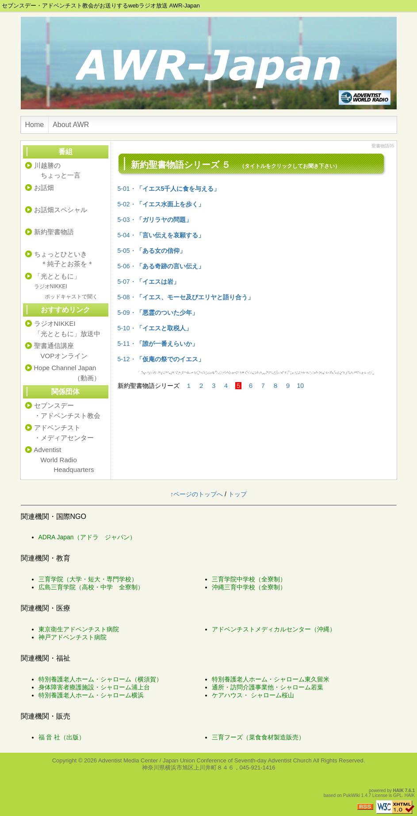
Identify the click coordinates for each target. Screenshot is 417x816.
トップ (237, 494)
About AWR (71, 124)
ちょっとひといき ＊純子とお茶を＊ (64, 259)
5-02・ (161, 204)
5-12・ (161, 359)
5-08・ (186, 297)
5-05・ (152, 250)
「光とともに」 (66, 286)
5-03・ (155, 219)
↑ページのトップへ (196, 494)
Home (34, 124)
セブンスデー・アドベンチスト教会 (67, 410)
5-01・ (169, 188)
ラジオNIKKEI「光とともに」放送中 (67, 328)
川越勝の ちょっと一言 (57, 170)
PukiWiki (351, 795)
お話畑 (44, 187)
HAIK (398, 790)
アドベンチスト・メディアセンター (64, 432)
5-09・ (158, 312)
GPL (397, 795)
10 (300, 385)
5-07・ (149, 281)
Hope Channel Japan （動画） (67, 373)
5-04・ (161, 235)
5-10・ (155, 328)
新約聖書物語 (54, 232)
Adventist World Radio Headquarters (64, 459)
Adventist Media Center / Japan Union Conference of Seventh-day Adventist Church (205, 760)
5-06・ (161, 266)
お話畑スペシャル (60, 209)
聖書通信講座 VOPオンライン (61, 351)
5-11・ (158, 343)
